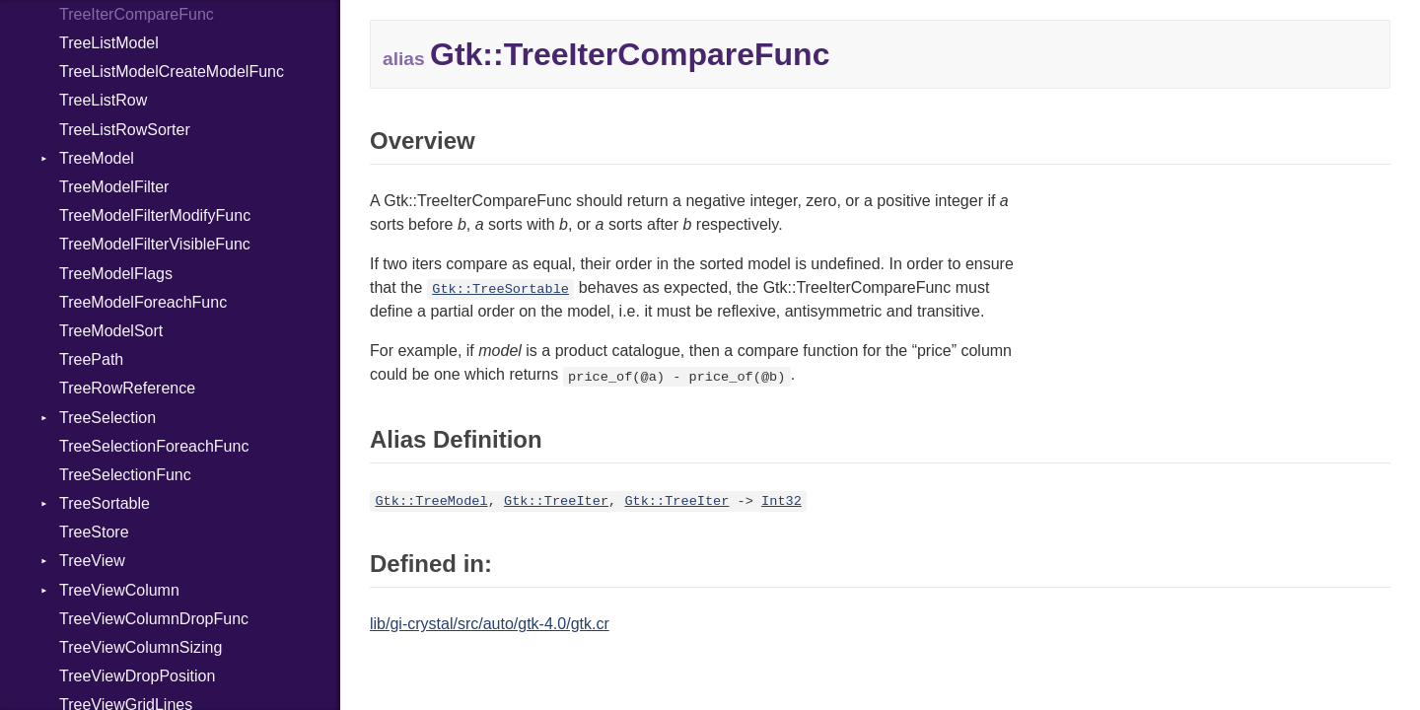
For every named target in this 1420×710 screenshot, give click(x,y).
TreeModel (96, 158)
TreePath (91, 359)
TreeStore (94, 532)
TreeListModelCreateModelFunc (171, 71)
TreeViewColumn (119, 590)
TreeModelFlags (116, 273)
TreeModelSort (111, 330)
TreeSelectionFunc (125, 474)
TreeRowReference (127, 388)
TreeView (92, 560)
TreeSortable (104, 503)
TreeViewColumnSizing (140, 647)
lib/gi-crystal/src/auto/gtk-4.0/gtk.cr (489, 623)
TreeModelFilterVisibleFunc (154, 244)
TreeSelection (107, 417)
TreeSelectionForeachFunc (153, 446)
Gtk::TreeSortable (500, 289)
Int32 (781, 501)
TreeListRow (103, 100)
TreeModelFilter (114, 186)
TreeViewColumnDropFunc (153, 618)
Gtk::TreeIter (556, 501)
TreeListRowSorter (124, 129)
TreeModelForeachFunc (143, 302)
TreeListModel (109, 43)
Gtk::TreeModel (431, 501)
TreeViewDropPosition (137, 676)
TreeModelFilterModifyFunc (154, 215)
